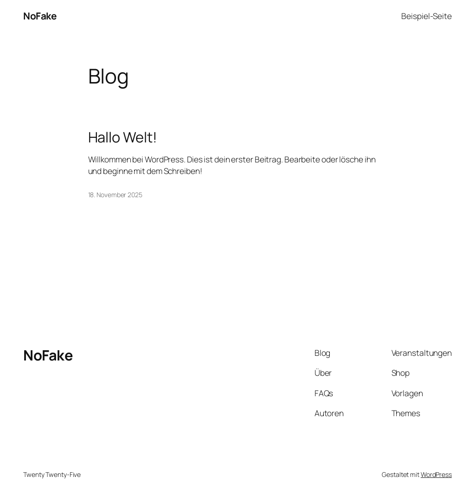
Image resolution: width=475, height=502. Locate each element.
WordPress (436, 474)
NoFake (39, 15)
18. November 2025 (115, 194)
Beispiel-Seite (426, 15)
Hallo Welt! (122, 137)
